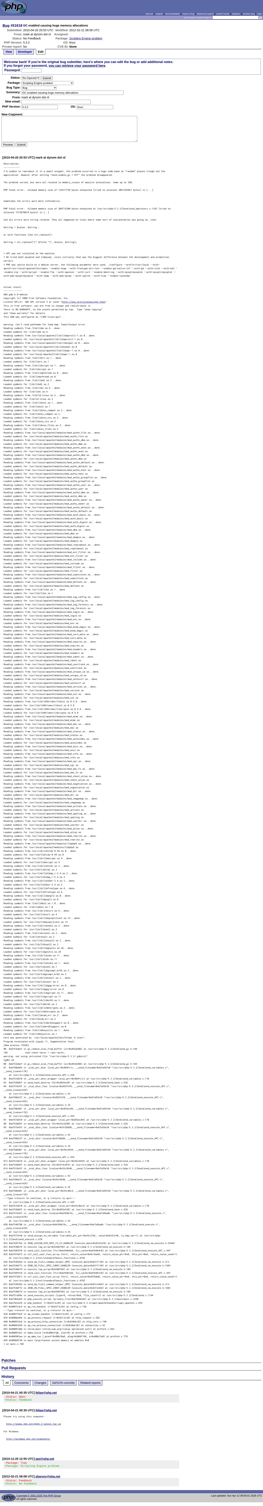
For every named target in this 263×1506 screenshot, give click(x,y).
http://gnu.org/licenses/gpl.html (83, 301)
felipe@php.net (46, 1392)
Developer (25, 51)
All (7, 1382)
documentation (172, 14)
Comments (21, 1382)
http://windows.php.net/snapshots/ (28, 1440)
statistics (236, 14)
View (8, 51)
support (159, 14)
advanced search (205, 14)
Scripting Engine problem (85, 38)
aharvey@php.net (48, 1479)
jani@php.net (45, 1460)
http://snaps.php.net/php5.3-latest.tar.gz (33, 1425)
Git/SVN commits (63, 1382)
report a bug (188, 14)
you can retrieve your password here (76, 65)
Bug (6, 25)
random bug (249, 14)
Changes (40, 1382)
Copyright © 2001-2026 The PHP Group (38, 1499)
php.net (149, 14)
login (259, 14)
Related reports (90, 1382)
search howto (222, 14)
